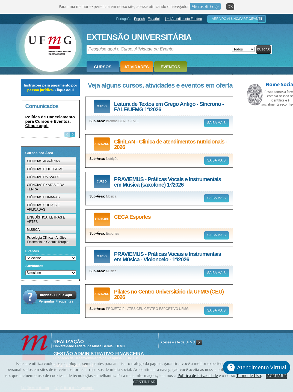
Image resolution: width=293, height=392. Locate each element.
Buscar (263, 49)
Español (153, 19)
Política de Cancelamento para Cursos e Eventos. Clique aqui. (50, 121)
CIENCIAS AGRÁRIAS (43, 161)
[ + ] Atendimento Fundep (183, 19)
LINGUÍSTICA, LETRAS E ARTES (46, 220)
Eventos (170, 66)
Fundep (49, 44)
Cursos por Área (39, 153)
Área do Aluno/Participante (237, 19)
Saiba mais (216, 123)
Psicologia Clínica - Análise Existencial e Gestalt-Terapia (48, 240)
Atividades (136, 66)
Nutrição (112, 159)
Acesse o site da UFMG (178, 342)
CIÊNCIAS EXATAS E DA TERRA (45, 187)
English (139, 19)
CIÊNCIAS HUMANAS (43, 197)
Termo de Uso (248, 375)
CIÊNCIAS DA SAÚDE (43, 177)
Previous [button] (67, 134)
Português (123, 19)
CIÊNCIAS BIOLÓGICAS (45, 169)
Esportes (112, 233)
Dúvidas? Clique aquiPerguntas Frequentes (56, 298)
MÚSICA (33, 230)
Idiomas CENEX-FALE (122, 121)
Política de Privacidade (197, 375)
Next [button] (72, 134)
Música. (111, 196)
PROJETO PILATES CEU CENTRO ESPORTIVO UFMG (147, 309)
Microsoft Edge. (205, 6)
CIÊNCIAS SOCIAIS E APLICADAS (43, 207)
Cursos (102, 66)
